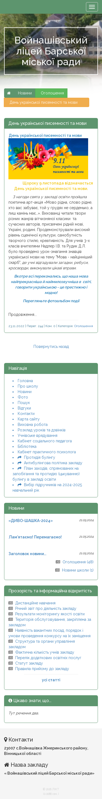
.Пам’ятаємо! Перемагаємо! (35, 537)
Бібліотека (27, 446)
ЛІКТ (55, 789)
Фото (23, 397)
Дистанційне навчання (35, 603)
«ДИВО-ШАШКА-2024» (30, 520)
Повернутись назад (51, 346)
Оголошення (52, 93)
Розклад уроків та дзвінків (42, 430)
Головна (25, 381)
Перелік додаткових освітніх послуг (48, 658)
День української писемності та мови (47, 102)
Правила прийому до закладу (42, 669)
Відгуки (24, 408)
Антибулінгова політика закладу (53, 463)
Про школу (28, 386)
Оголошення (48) (78, 562)
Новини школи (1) (78, 570)
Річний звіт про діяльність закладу (45, 608)
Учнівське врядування (37, 435)
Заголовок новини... (27, 554)
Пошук (24, 402)
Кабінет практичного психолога (47, 452)
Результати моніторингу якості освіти (50, 614)
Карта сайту (29, 419)
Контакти (26, 413)
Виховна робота (33, 424)
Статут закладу (29, 663)
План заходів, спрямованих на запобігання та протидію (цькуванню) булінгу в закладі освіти (46, 473)
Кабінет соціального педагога (45, 441)
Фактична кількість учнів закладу (44, 652)
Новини (25, 392)
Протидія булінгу (39, 457)
